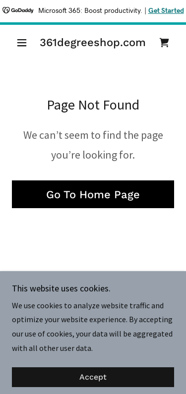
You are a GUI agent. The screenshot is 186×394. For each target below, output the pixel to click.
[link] (93, 42)
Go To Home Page (93, 194)
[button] (24, 43)
